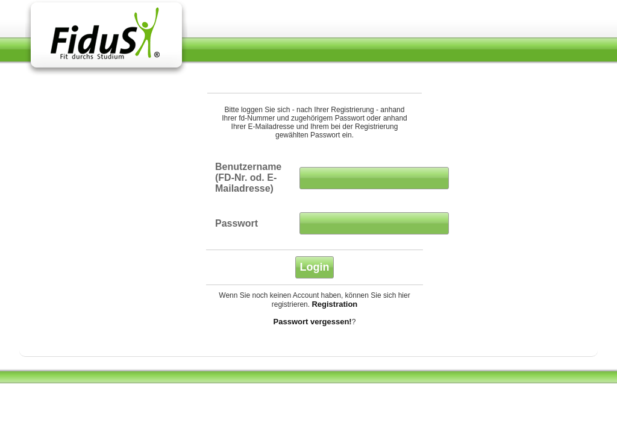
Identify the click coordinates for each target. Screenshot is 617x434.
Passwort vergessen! (313, 321)
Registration (334, 304)
